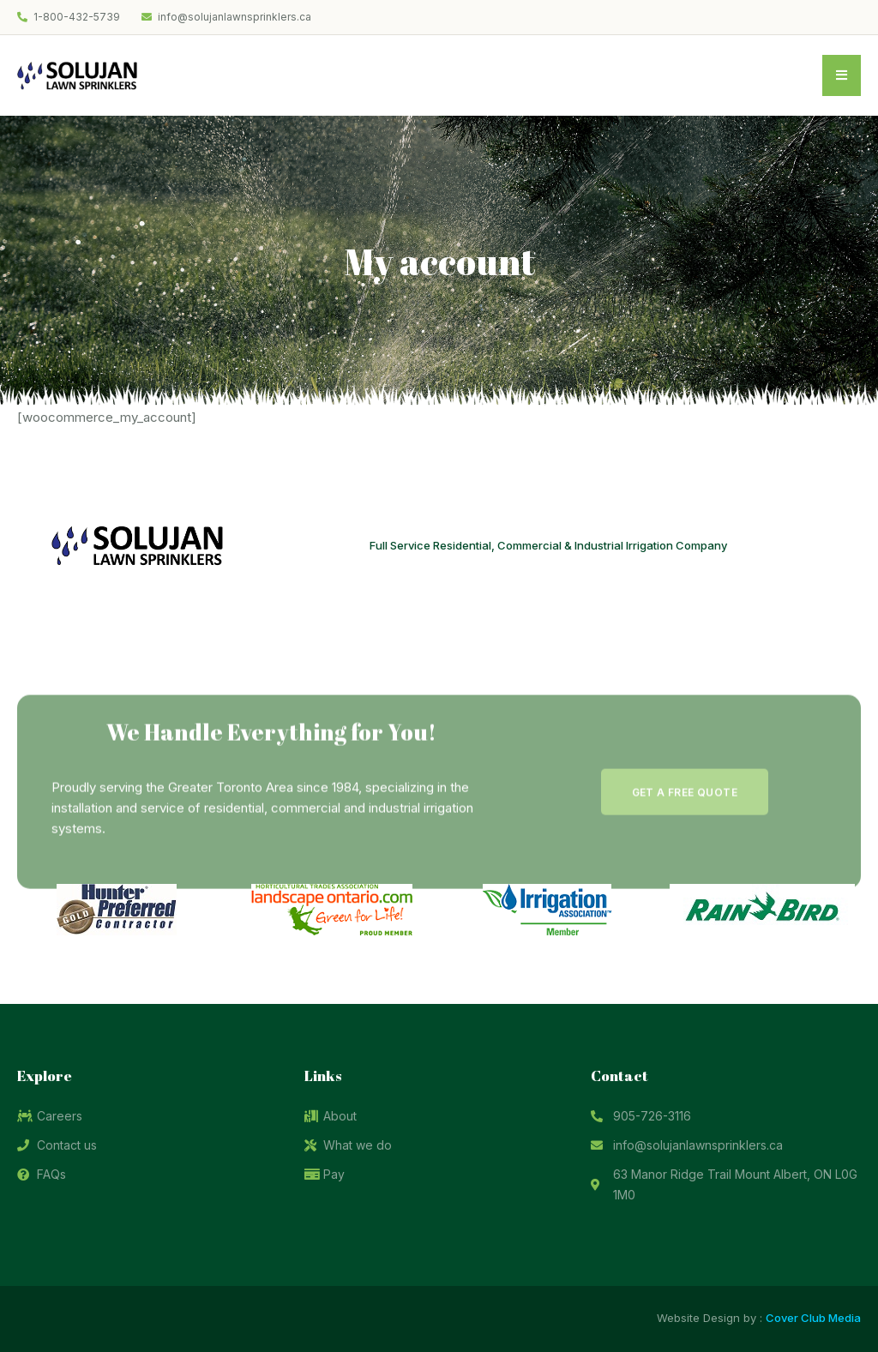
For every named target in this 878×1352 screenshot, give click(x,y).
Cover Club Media (813, 1318)
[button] (684, 843)
